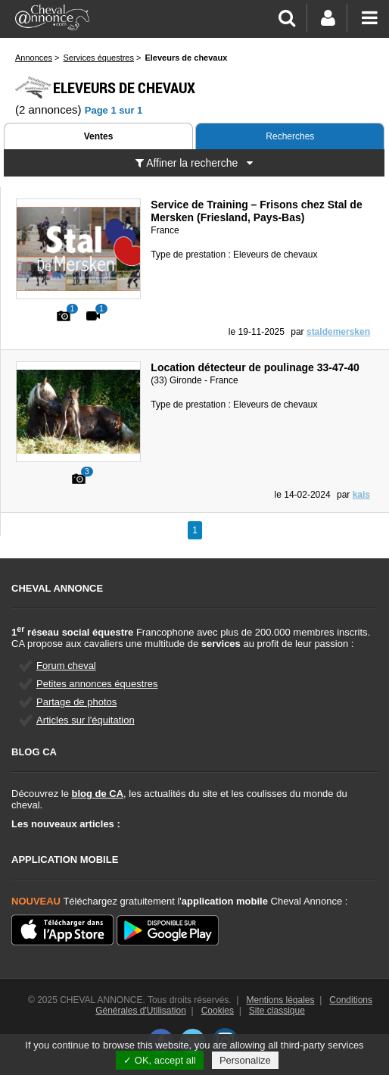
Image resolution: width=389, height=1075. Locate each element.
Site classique (277, 1010)
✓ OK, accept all (159, 1060)
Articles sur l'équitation (85, 720)
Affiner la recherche (194, 163)
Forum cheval (66, 665)
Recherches (290, 136)
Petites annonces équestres (96, 683)
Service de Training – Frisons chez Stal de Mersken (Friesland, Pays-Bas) (256, 210)
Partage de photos (76, 702)
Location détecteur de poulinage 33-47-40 (255, 367)
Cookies (217, 1010)
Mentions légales (280, 1000)
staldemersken (338, 332)
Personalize (245, 1060)
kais (361, 494)
